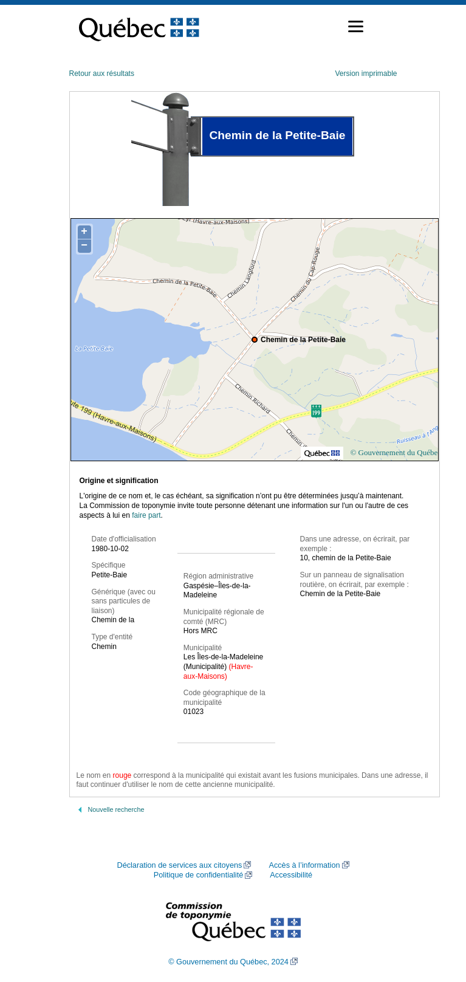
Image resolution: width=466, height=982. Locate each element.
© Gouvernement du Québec (395, 452)
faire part (146, 515)
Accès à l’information (304, 865)
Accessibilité (291, 875)
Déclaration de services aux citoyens (179, 865)
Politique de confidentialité (198, 875)
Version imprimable (366, 73)
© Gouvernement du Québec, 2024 (228, 962)
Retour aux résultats (101, 73)
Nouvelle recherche (116, 809)
